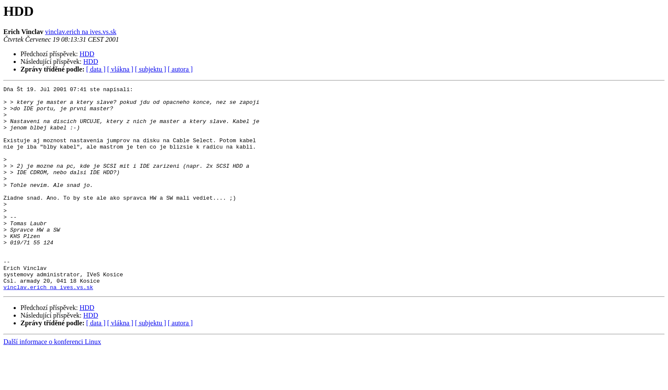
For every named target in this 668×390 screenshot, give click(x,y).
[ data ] (95, 69)
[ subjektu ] (150, 69)
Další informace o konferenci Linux (52, 382)
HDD (87, 53)
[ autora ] (180, 69)
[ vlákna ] (120, 69)
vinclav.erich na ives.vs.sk (80, 31)
